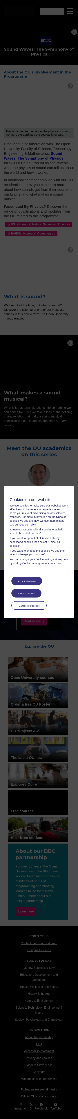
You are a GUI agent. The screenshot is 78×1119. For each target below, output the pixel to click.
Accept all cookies (27, 581)
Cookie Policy (27, 524)
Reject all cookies (26, 593)
